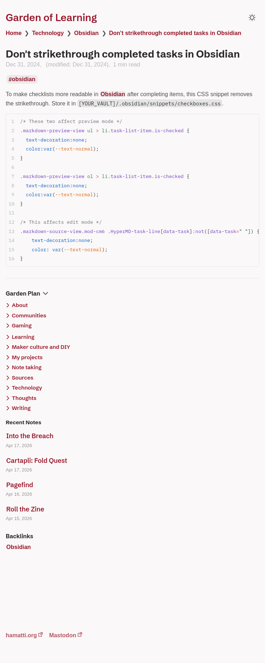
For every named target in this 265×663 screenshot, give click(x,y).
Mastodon (62, 635)
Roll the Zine (25, 509)
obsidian (23, 79)
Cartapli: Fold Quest (36, 460)
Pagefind (19, 485)
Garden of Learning (51, 17)
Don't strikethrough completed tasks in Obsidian (175, 33)
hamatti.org (21, 635)
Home (13, 33)
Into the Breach (30, 436)
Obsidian (86, 33)
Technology (48, 33)
